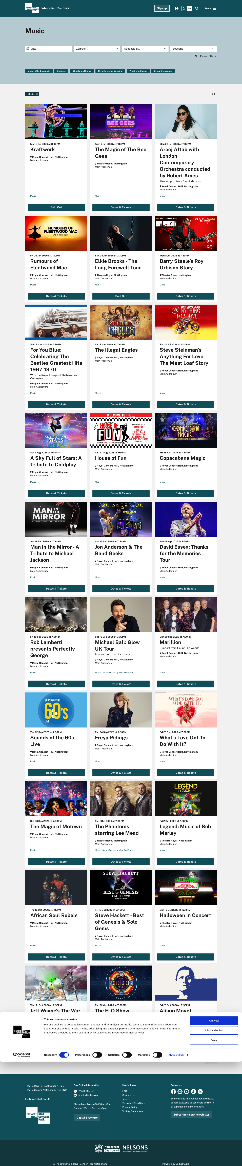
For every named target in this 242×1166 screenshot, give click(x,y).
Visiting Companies (132, 1106)
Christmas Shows (83, 71)
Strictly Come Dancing (113, 71)
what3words (43, 1094)
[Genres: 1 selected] (97, 49)
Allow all (214, 1125)
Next (211, 1055)
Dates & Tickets (121, 202)
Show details (176, 1159)
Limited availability (56, 1041)
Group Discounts (167, 71)
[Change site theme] (186, 8)
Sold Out (56, 202)
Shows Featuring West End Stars (117, 668)
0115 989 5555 (86, 1086)
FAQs (125, 1086)
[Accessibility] (145, 49)
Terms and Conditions (133, 1098)
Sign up (162, 8)
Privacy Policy (129, 1102)
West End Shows (142, 71)
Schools (62, 71)
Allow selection (214, 1134)
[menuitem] (48, 8)
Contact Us (128, 1090)
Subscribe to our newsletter (191, 1109)
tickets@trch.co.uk (88, 1090)
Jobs (124, 1094)
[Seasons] (193, 49)
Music (33, 191)
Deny (214, 1144)
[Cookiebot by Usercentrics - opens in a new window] (21, 1159)
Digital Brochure (87, 1112)
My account (177, 8)
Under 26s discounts (39, 71)
